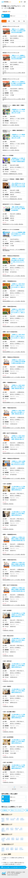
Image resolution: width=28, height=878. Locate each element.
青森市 (11, 849)
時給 (14, 21)
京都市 (7, 828)
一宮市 (2, 840)
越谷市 (2, 821)
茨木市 (7, 829)
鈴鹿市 (12, 839)
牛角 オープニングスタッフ (17, 810)
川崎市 (7, 819)
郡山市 (7, 849)
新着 (9, 21)
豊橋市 (17, 839)
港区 (18, 818)
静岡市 (12, 838)
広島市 (20, 848)
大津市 (16, 829)
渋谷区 (21, 818)
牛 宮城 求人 (4, 810)
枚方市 (20, 829)
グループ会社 (11, 873)
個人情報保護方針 (17, 873)
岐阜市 (2, 839)
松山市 (16, 848)
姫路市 (2, 829)
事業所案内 (13, 872)
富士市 (17, 838)
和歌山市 (17, 828)
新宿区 (7, 818)
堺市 (21, 828)
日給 (19, 21)
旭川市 (2, 849)
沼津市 (21, 838)
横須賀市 (22, 819)
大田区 (17, 819)
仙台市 (7, 848)
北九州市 (21, 849)
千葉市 (2, 819)
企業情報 (8, 872)
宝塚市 (11, 829)
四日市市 (8, 839)
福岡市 (11, 848)
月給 (24, 21)
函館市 (16, 849)
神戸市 (11, 828)
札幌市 (2, 848)
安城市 (21, 839)
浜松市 (8, 838)
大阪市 (2, 828)
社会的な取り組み (19, 872)
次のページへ (23, 787)
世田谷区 (12, 819)
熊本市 (2, 850)
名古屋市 (3, 838)
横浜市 (2, 818)
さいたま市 (12, 818)
